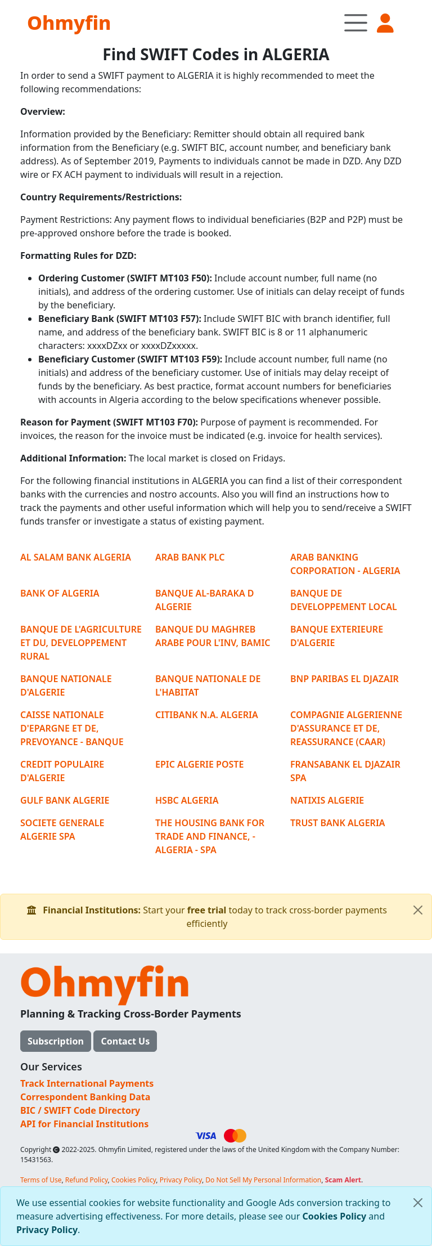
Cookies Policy (335, 1216)
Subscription (56, 1041)
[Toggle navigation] (356, 23)
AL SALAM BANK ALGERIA (75, 557)
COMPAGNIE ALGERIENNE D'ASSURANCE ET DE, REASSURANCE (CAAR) (346, 728)
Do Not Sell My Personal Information (263, 1180)
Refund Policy (86, 1180)
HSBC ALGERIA (186, 800)
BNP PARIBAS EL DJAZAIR (344, 679)
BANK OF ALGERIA (60, 593)
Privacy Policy (47, 1229)
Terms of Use (40, 1180)
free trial (207, 910)
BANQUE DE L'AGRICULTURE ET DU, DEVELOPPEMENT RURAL (81, 642)
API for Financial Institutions (84, 1124)
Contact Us (125, 1041)
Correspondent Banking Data (85, 1097)
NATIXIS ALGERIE (327, 800)
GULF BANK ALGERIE (64, 800)
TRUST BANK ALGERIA (337, 823)
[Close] (417, 1202)
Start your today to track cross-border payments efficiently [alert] (229, 912)
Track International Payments (87, 1083)
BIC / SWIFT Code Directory (80, 1110)
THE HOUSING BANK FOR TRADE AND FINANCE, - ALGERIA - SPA (209, 836)
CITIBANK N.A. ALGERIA (206, 715)
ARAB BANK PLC (189, 557)
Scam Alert (343, 1180)
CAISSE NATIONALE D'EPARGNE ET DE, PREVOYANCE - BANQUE (72, 728)
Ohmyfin (69, 22)
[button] (386, 23)
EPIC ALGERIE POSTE (199, 764)
